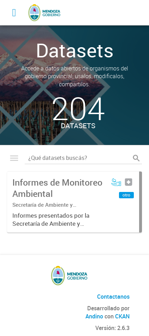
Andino (94, 316)
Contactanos (113, 296)
